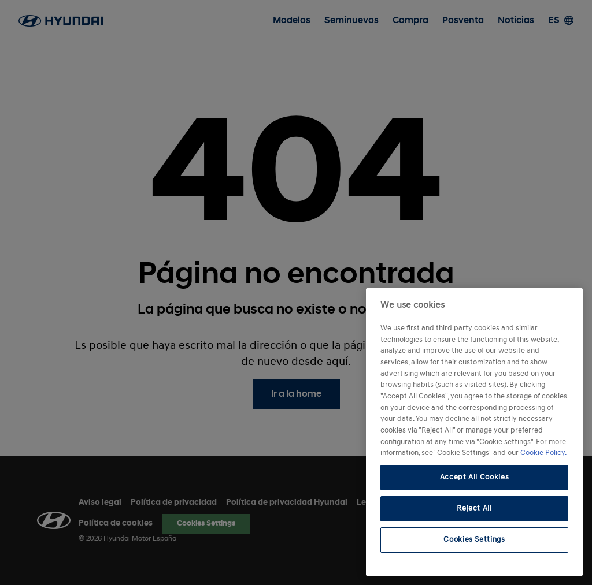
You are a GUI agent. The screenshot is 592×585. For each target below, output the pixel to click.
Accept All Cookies (474, 477)
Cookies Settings (474, 539)
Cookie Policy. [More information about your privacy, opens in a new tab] (543, 453)
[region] (474, 432)
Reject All (474, 508)
